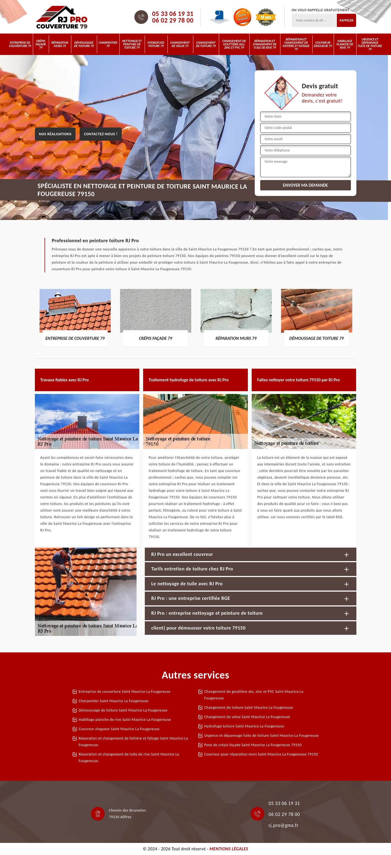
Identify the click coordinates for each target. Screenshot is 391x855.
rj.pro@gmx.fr (283, 825)
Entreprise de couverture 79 (20, 44)
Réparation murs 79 (59, 44)
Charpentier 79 (108, 44)
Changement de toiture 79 (206, 44)
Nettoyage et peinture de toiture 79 (132, 44)
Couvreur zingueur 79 (323, 44)
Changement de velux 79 (180, 44)
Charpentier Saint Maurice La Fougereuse (114, 701)
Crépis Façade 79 (40, 44)
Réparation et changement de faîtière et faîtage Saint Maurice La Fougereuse (133, 741)
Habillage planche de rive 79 (345, 44)
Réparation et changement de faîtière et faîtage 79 (296, 44)
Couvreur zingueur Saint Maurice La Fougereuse (119, 729)
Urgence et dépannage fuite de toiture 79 (370, 44)
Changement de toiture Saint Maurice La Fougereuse (248, 707)
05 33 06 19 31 (172, 13)
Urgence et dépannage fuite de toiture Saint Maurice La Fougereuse (261, 735)
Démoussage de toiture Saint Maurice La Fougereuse (123, 710)
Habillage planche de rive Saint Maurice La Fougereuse (125, 719)
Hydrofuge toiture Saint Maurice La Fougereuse (244, 726)
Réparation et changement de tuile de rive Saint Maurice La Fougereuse (129, 757)
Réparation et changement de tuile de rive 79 (264, 44)
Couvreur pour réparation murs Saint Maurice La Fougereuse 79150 (261, 754)
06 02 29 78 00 (172, 20)
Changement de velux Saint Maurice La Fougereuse (247, 717)
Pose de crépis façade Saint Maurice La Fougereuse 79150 (253, 745)
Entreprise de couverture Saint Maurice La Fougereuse (125, 691)
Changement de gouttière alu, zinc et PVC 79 (234, 44)
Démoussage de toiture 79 (84, 44)
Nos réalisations (55, 134)
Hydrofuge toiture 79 (156, 44)
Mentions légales (228, 848)
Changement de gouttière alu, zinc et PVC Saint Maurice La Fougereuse (254, 694)
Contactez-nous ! (100, 134)
